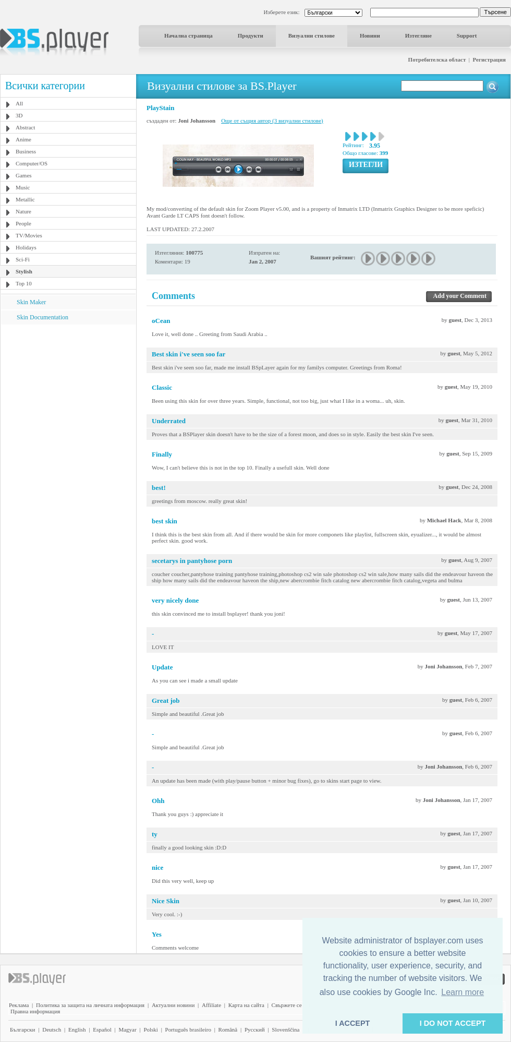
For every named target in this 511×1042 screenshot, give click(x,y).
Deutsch (51, 1029)
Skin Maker (31, 302)
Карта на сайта (246, 1005)
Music (23, 187)
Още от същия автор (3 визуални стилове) (272, 120)
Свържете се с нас (293, 1005)
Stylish (24, 271)
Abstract (25, 127)
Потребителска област (437, 59)
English (77, 1029)
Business (26, 151)
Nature (23, 211)
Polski (150, 1029)
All (19, 103)
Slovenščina (285, 1029)
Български (22, 1029)
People (23, 223)
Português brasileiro (188, 1029)
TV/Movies (29, 235)
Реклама (19, 1005)
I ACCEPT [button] (352, 1023)
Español (102, 1029)
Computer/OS (31, 163)
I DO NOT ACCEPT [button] (453, 1023)
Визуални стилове (311, 35)
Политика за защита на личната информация (90, 1005)
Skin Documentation (42, 317)
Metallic (25, 199)
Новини (370, 35)
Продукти (250, 35)
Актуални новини (173, 1005)
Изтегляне (418, 35)
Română (228, 1029)
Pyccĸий (255, 1029)
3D (19, 115)
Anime (23, 139)
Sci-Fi (23, 259)
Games (24, 175)
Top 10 (24, 283)
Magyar (127, 1029)
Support (467, 35)
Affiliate (211, 1005)
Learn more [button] (462, 992)
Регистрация (489, 59)
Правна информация (35, 1011)
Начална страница (188, 35)
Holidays (26, 247)
